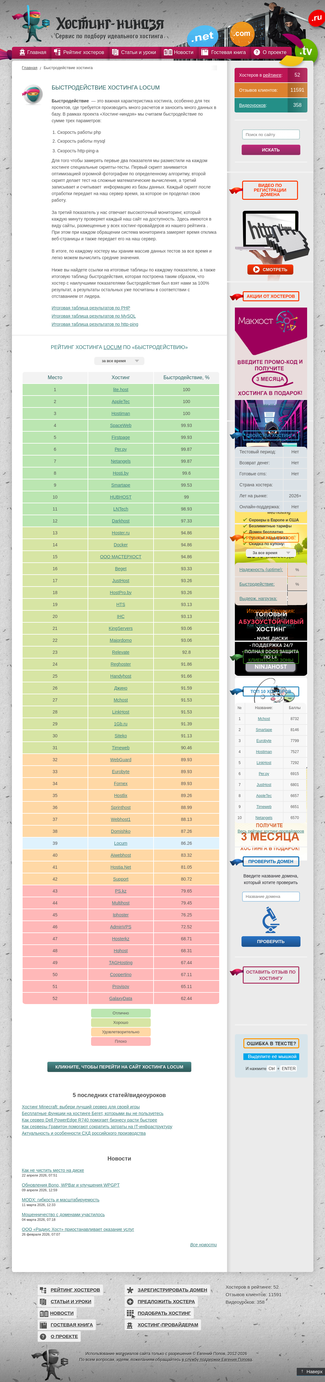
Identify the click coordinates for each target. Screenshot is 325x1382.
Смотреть (275, 269)
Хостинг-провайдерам (168, 1324)
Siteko (121, 735)
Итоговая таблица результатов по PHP (91, 307)
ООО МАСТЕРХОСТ (120, 556)
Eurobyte (120, 771)
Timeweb (120, 747)
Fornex (121, 783)
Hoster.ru (121, 532)
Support (120, 879)
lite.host (120, 389)
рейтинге (272, 75)
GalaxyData (120, 998)
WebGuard (120, 759)
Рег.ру (121, 449)
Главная (29, 67)
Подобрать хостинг (164, 1313)
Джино (120, 688)
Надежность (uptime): (261, 569)
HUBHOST (120, 497)
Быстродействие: (257, 584)
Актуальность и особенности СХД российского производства (84, 1133)
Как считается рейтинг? (271, 625)
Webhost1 (121, 819)
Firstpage (120, 437)
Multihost (120, 902)
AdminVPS (121, 926)
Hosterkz (120, 938)
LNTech (120, 508)
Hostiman (120, 413)
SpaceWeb (120, 425)
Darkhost (120, 520)
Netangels (121, 461)
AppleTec (121, 401)
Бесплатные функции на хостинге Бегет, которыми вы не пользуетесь (93, 1113)
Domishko (120, 831)
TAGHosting (121, 962)
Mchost (121, 699)
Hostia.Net (121, 867)
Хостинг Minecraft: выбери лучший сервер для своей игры (81, 1106)
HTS (120, 604)
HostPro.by (121, 592)
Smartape (120, 485)
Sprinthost (121, 807)
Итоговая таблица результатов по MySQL (94, 316)
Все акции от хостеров (271, 404)
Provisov (120, 986)
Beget (121, 568)
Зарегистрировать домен (172, 1289)
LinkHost (120, 711)
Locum (113, 347)
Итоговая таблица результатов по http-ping (95, 324)
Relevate (120, 652)
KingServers (121, 628)
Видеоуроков (252, 105)
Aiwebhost (121, 855)
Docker (120, 544)
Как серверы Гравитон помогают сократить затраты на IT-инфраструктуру (97, 1126)
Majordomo (121, 640)
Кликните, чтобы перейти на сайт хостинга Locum (119, 1066)
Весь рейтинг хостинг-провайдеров (271, 831)
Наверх (311, 1371)
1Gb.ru (120, 723)
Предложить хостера (166, 1301)
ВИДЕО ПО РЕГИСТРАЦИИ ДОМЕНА (270, 190)
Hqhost (120, 950)
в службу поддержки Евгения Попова (217, 1359)
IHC (120, 616)
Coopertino (121, 974)
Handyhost (120, 676)
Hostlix (120, 795)
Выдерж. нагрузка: (258, 598)
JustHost (120, 580)
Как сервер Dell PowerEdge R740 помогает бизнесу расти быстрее (89, 1120)
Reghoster (121, 664)
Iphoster (121, 914)
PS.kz (121, 890)
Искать (271, 149)
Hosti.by (121, 473)
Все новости (203, 1244)
